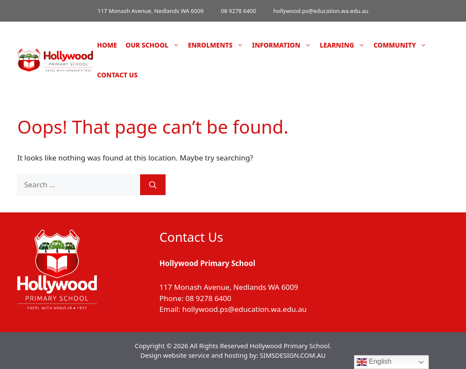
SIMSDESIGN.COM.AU (293, 355)
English (374, 362)
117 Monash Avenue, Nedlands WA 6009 (151, 11)
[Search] (153, 184)
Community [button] (402, 45)
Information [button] (284, 45)
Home (107, 45)
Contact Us (117, 75)
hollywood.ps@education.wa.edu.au (320, 11)
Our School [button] (155, 45)
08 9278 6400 (238, 11)
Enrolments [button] (218, 45)
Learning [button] (344, 45)
